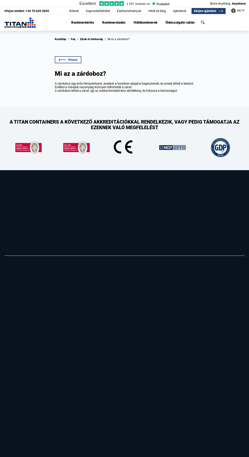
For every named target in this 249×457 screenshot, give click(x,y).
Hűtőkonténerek (145, 22)
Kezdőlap (60, 39)
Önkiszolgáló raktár (180, 22)
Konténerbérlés (82, 22)
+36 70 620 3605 (26, 11)
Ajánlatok (179, 11)
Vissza (68, 59)
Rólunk (74, 11)
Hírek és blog (157, 11)
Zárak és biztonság (91, 39)
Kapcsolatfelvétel (98, 11)
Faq (73, 39)
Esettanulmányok (129, 11)
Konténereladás (114, 22)
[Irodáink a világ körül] (238, 11)
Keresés (202, 22)
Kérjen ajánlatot (205, 11)
